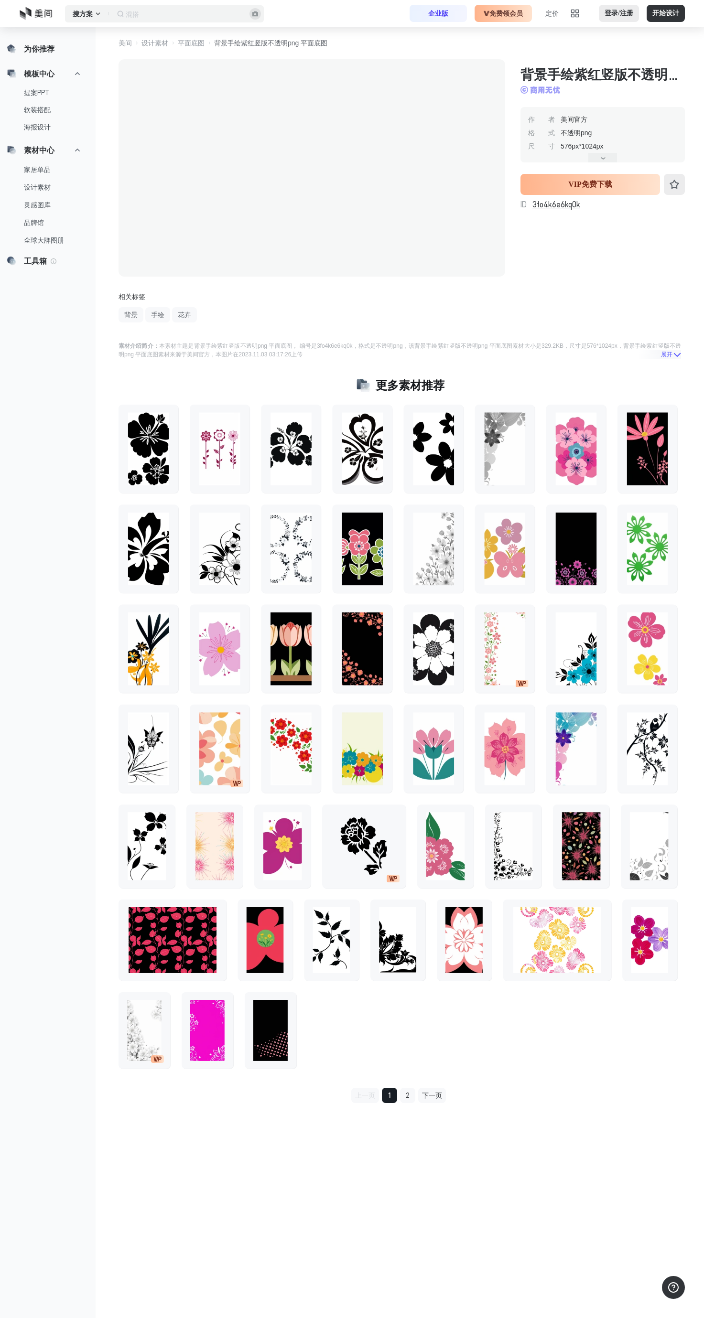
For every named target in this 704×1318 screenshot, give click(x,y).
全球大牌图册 (44, 240)
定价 (552, 13)
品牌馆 (34, 222)
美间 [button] (125, 43)
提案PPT (36, 92)
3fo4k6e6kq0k (556, 204)
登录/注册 (619, 13)
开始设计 (665, 13)
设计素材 (37, 187)
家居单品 (37, 169)
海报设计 (37, 127)
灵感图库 (37, 205)
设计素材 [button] (154, 43)
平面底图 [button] (191, 43)
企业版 (438, 13)
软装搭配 (37, 110)
